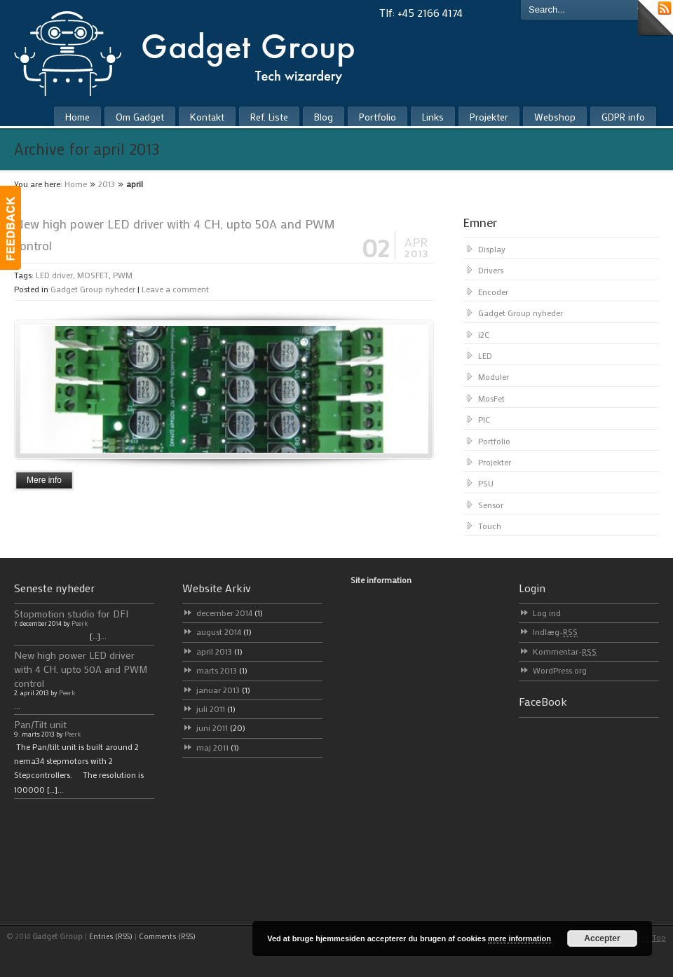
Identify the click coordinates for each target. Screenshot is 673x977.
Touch (489, 525)
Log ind (547, 612)
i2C (483, 334)
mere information (519, 938)
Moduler (493, 376)
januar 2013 (223, 689)
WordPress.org (560, 670)
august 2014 (224, 631)
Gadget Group (196, 50)
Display (491, 248)
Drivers (490, 269)
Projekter (494, 461)
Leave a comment (175, 288)
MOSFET (93, 274)
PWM (122, 274)
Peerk (80, 623)
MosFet (491, 398)
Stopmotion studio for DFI (71, 613)
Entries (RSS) (110, 936)
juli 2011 (216, 708)
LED (485, 355)
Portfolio (494, 440)
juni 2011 (220, 727)
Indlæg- (555, 631)
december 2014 (229, 612)
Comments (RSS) (167, 936)
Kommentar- (565, 651)
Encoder (493, 291)
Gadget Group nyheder (92, 288)
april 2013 (219, 651)
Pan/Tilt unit (40, 724)
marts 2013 (221, 670)
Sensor (490, 504)
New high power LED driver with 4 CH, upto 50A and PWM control (81, 669)
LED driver (54, 274)
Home (75, 183)
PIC (484, 419)
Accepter (602, 938)
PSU (486, 482)
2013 (106, 183)
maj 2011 (217, 747)
